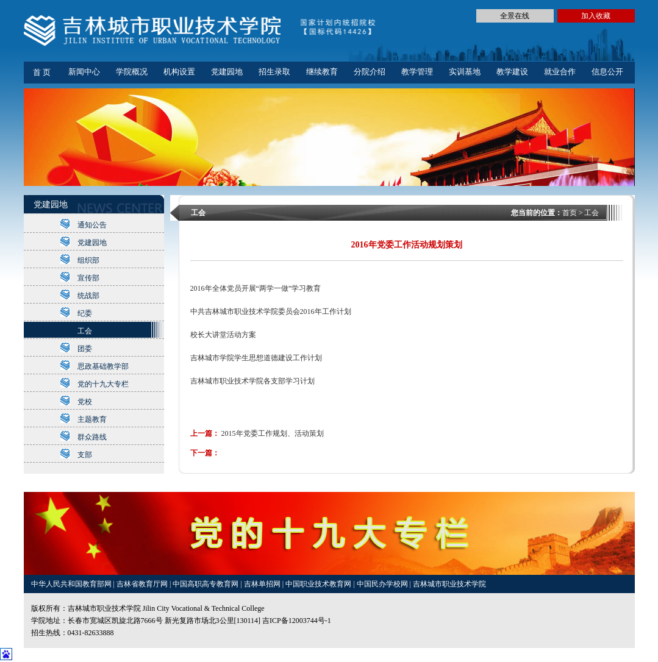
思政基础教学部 (103, 366)
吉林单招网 (263, 584)
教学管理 (417, 71)
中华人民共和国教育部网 (72, 584)
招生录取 (274, 71)
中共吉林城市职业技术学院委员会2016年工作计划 (270, 311)
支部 (84, 454)
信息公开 (607, 71)
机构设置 (179, 71)
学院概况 (132, 71)
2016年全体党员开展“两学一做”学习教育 (255, 288)
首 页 (42, 72)
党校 (84, 401)
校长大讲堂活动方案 (223, 334)
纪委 (84, 313)
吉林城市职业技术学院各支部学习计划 (252, 381)
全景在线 (514, 16)
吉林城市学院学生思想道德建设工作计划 (256, 358)
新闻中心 (84, 71)
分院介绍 (369, 71)
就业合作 (560, 71)
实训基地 (465, 71)
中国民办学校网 (383, 584)
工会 (84, 331)
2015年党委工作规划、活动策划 (272, 433)
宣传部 (88, 278)
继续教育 (322, 71)
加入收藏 (595, 16)
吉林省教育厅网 (142, 584)
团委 (84, 348)
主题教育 (92, 419)
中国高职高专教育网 (206, 584)
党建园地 (227, 71)
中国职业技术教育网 (319, 584)
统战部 (88, 295)
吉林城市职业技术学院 (449, 584)
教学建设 (512, 71)
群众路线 (92, 437)
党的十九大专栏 (103, 384)
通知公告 (92, 225)
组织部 (88, 260)
